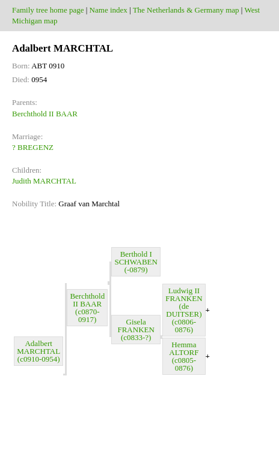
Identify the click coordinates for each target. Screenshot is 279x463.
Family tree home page (48, 9)
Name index (108, 9)
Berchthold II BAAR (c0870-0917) (87, 307)
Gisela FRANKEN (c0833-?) (135, 329)
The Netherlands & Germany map (186, 9)
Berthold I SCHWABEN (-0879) (136, 261)
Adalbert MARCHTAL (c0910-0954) (38, 351)
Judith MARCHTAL (44, 180)
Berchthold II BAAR (45, 113)
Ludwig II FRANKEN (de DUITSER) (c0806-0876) (183, 310)
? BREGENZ (33, 147)
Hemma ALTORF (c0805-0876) (183, 356)
